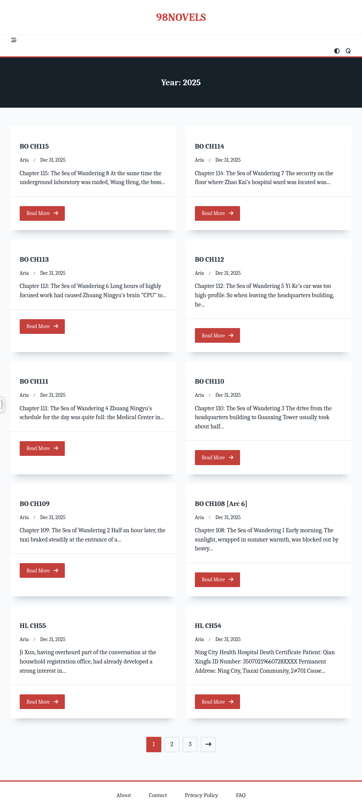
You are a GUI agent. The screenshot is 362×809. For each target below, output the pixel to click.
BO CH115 (34, 146)
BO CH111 (34, 382)
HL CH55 (33, 626)
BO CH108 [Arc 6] (221, 504)
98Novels (181, 17)
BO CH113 (34, 260)
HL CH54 (208, 626)
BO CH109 (34, 504)
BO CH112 (209, 260)
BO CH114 (209, 146)
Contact (158, 795)
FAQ (240, 795)
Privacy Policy (201, 795)
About (124, 795)
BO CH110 (209, 382)
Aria (24, 160)
